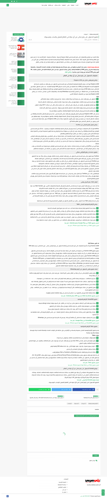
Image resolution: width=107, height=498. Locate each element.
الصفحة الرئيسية (62, 482)
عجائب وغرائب (57, 5)
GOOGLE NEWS (71, 1)
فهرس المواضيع (62, 487)
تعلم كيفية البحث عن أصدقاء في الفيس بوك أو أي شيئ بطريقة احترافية (13, 79)
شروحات (85, 34)
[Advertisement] (53, 20)
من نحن (64, 489)
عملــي (68, 5)
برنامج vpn (68, 72)
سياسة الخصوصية (62, 484)
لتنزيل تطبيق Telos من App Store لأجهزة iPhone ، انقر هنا (83, 365)
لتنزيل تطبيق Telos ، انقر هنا (91, 362)
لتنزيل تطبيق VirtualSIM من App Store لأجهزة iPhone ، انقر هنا (82, 323)
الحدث (76, 5)
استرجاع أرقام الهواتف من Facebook (14, 70)
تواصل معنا (44, 5)
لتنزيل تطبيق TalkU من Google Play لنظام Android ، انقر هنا (82, 223)
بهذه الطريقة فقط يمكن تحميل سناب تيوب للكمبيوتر (12, 47)
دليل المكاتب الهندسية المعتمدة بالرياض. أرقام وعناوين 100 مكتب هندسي (13, 87)
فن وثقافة (50, 5)
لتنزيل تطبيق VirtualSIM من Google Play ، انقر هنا (84, 320)
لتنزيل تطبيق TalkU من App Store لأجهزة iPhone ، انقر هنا (83, 225)
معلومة (72, 5)
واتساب (69, 403)
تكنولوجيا (64, 5)
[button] (83, 389)
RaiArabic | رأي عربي (85, 496)
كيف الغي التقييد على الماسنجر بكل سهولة (13, 55)
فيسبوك (76, 403)
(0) (30, 39)
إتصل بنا (64, 492)
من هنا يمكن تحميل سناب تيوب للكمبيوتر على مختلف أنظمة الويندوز (12, 103)
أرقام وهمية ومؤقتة (93, 34)
